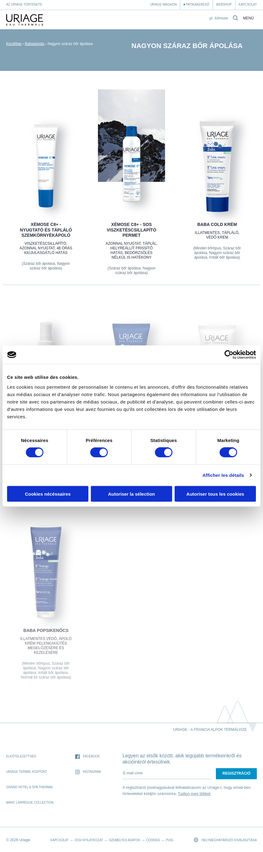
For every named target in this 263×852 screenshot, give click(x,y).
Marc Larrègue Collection (30, 802)
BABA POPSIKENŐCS (46, 634)
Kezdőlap (14, 44)
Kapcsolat (248, 4)
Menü (248, 18)
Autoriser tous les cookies (215, 493)
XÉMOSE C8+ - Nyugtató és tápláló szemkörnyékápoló (46, 230)
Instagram (88, 772)
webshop (224, 4)
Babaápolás (34, 44)
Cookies (153, 840)
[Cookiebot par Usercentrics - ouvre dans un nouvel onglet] (229, 354)
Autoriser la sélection (131, 493)
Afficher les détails (223, 475)
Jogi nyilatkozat (89, 840)
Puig (169, 840)
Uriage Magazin (163, 4)
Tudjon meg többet (194, 793)
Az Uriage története (24, 4)
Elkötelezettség (21, 756)
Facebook (87, 757)
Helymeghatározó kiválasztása (225, 840)
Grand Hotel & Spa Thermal (29, 787)
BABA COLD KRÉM (217, 224)
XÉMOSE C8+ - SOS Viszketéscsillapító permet (131, 230)
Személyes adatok (124, 840)
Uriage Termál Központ (26, 771)
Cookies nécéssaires (48, 493)
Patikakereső (197, 4)
